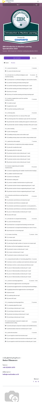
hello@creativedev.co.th (11, 374)
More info (34, 58)
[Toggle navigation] (38, 1)
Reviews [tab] (13, 62)
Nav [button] (18, 4)
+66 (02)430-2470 (9, 367)
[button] (36, 4)
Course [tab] (6, 62)
